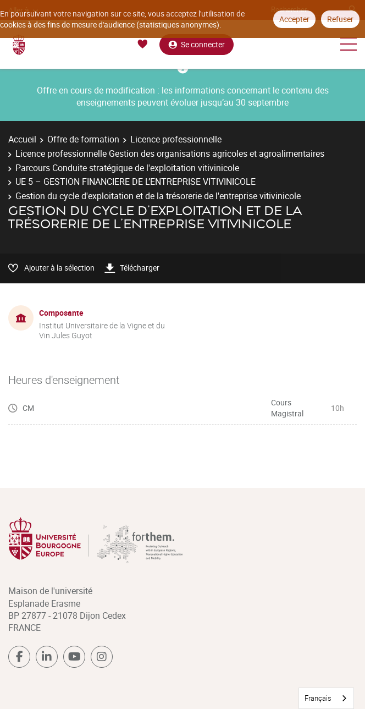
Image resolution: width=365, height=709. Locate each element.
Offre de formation (83, 139)
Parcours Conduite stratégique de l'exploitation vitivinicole (127, 168)
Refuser (340, 19)
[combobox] (326, 698)
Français (318, 698)
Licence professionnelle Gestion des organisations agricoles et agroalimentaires (169, 153)
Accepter (294, 19)
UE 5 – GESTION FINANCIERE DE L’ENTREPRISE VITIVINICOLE (135, 181)
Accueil (22, 139)
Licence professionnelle (176, 139)
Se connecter (196, 44)
